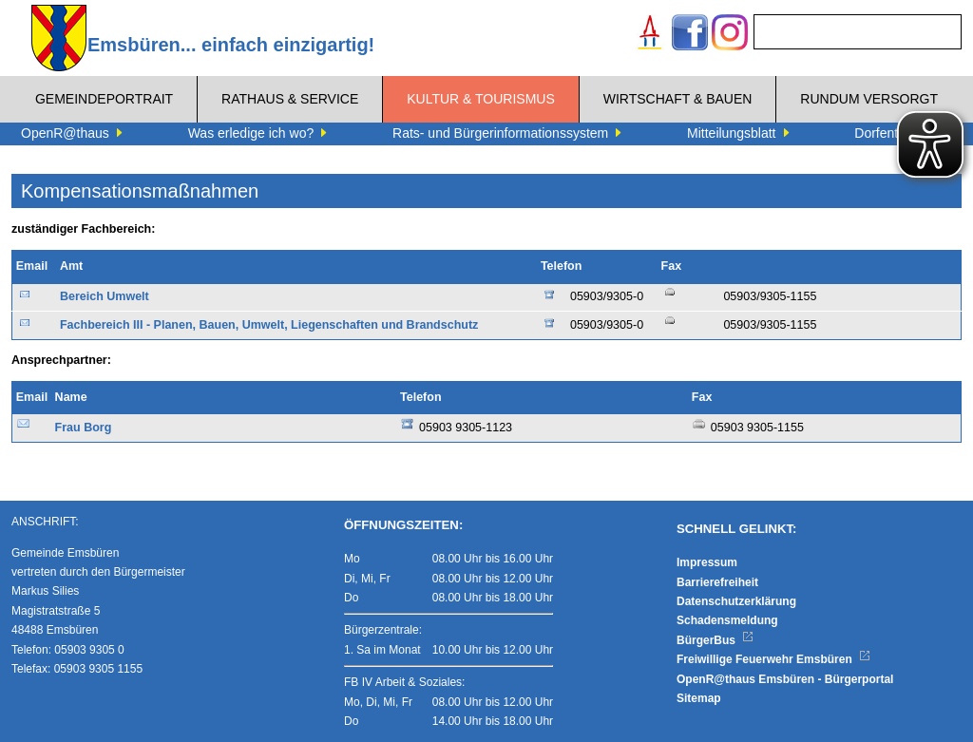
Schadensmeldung (727, 620)
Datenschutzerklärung (736, 601)
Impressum (707, 562)
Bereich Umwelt (104, 296)
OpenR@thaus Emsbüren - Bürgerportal (785, 679)
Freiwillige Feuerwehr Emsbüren (773, 659)
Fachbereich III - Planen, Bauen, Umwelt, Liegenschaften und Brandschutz (269, 325)
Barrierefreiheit (717, 582)
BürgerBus (715, 640)
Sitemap (699, 698)
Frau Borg (83, 427)
